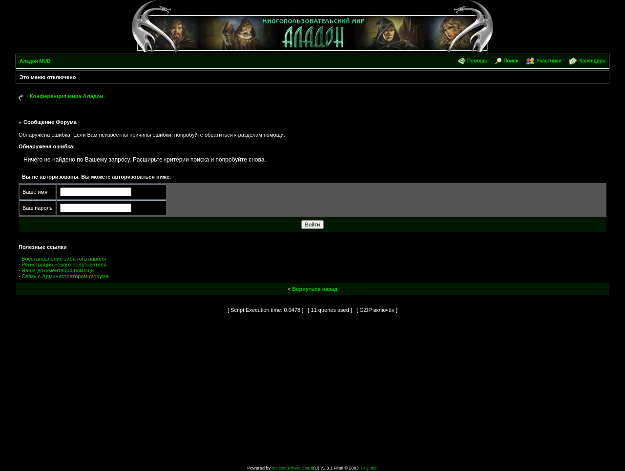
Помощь (477, 60)
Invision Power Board (292, 468)
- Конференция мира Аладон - (66, 96)
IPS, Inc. (369, 468)
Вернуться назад (314, 289)
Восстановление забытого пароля (63, 259)
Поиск (510, 60)
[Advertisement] (312, 392)
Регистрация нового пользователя (63, 264)
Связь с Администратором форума (64, 276)
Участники (548, 60)
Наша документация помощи (57, 270)
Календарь (592, 60)
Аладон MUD (35, 61)
